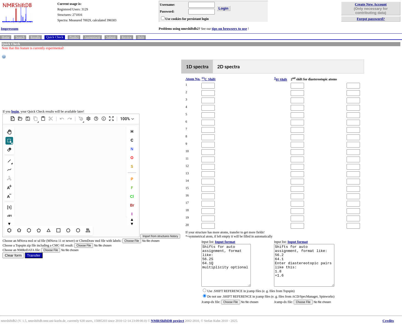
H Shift (281, 79)
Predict (74, 37)
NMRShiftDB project (167, 329)
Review (127, 37)
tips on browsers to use (229, 29)
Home (6, 37)
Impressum (9, 29)
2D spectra (228, 66)
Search (20, 37)
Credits (388, 329)
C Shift (208, 79)
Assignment (92, 37)
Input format (225, 242)
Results (35, 37)
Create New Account (371, 4)
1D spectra (197, 66)
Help (141, 37)
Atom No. (192, 79)
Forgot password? (371, 19)
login (15, 115)
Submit (111, 37)
